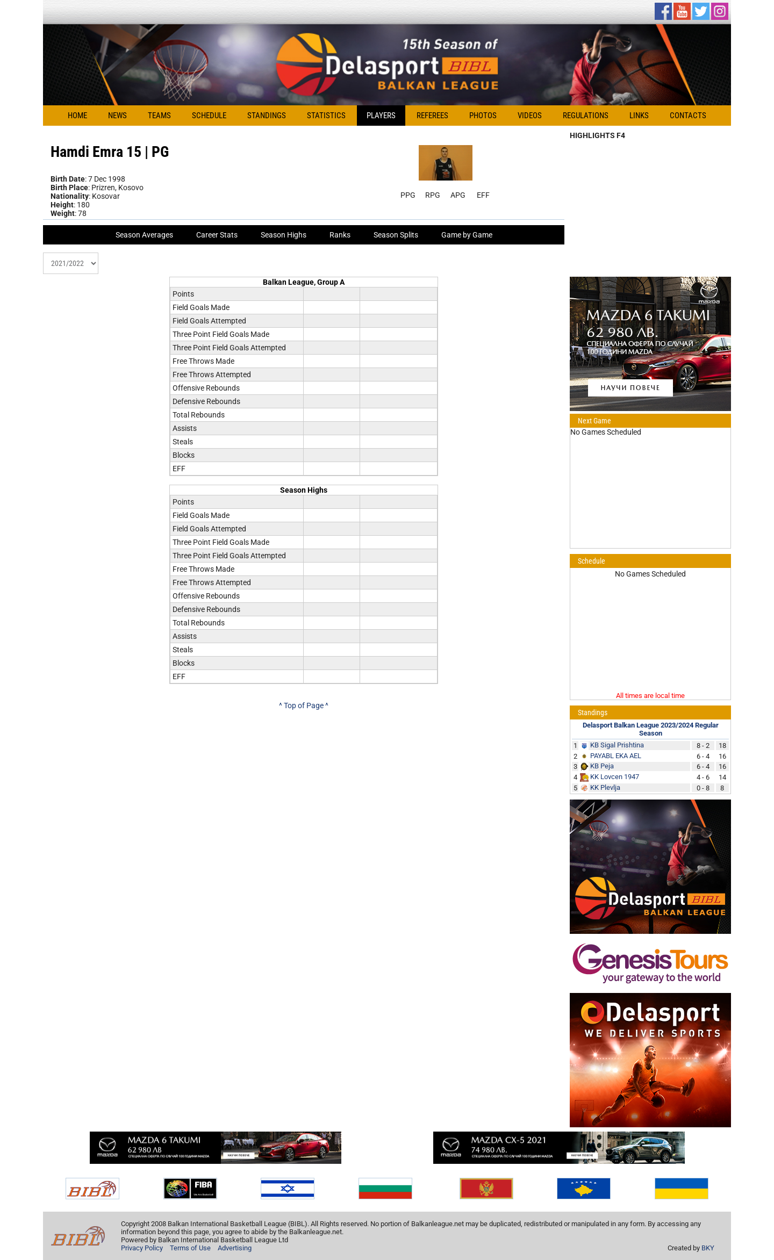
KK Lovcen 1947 (614, 777)
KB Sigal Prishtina (617, 745)
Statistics (326, 115)
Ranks (339, 235)
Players (381, 115)
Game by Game (466, 235)
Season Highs (283, 235)
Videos (530, 115)
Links (639, 115)
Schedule (209, 115)
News (117, 115)
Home (77, 115)
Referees (432, 115)
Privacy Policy (142, 1248)
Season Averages (144, 235)
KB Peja (602, 766)
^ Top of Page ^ (303, 705)
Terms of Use (190, 1248)
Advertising (235, 1248)
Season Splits (396, 235)
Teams (159, 115)
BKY (707, 1248)
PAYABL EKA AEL (615, 756)
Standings (266, 115)
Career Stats (217, 235)
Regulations (585, 115)
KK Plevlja (605, 787)
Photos (483, 115)
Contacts (688, 115)
